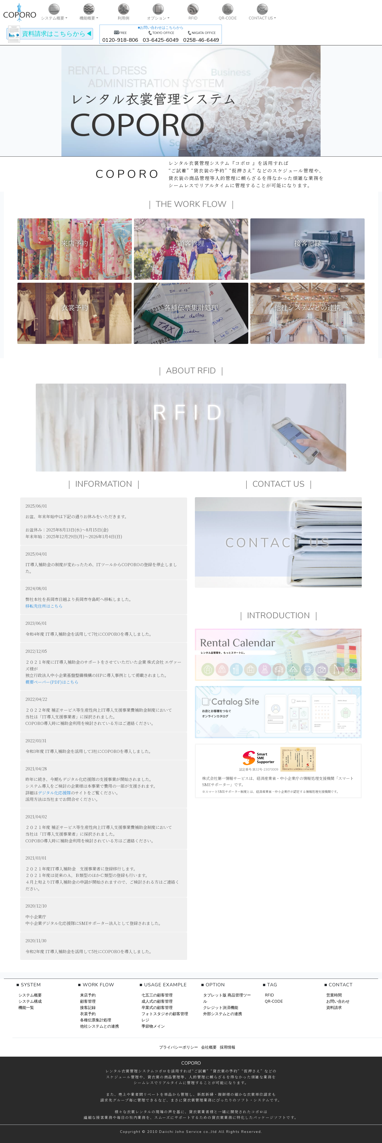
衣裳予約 (88, 1013)
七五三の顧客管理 (157, 995)
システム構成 (30, 1001)
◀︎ (50, 33)
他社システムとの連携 (99, 1026)
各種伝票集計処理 (95, 1020)
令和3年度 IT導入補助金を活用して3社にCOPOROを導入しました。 (89, 751)
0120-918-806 (120, 40)
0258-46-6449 (201, 40)
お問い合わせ (338, 1001)
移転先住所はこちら (44, 606)
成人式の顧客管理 (157, 1001)
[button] (54, 12)
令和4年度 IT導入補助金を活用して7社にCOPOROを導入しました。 (89, 634)
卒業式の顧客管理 (157, 1007)
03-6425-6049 (161, 40)
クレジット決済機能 (220, 1007)
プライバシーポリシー (178, 1047)
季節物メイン (153, 1026)
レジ (145, 1020)
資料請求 (334, 1007)
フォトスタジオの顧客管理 (165, 1013)
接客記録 (88, 1007)
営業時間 (334, 995)
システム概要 (30, 995)
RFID (269, 995)
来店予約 (88, 995)
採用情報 (227, 1047)
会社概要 (209, 1047)
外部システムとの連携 (222, 1013)
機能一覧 (26, 1007)
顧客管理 (88, 1001)
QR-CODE (274, 1001)
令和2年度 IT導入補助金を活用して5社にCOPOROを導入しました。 (89, 951)
